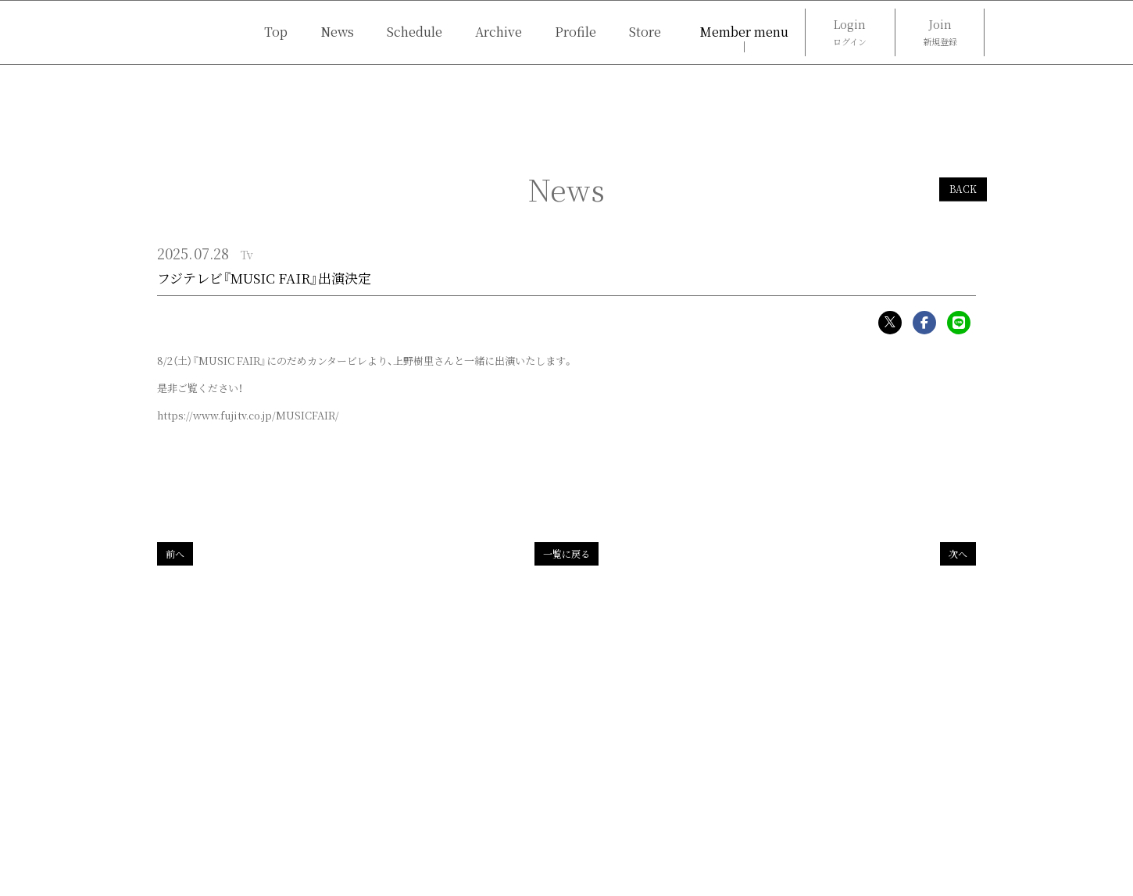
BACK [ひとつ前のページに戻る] (963, 189)
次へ (958, 553)
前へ (175, 553)
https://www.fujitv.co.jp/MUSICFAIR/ (248, 415)
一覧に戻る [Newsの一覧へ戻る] (566, 553)
